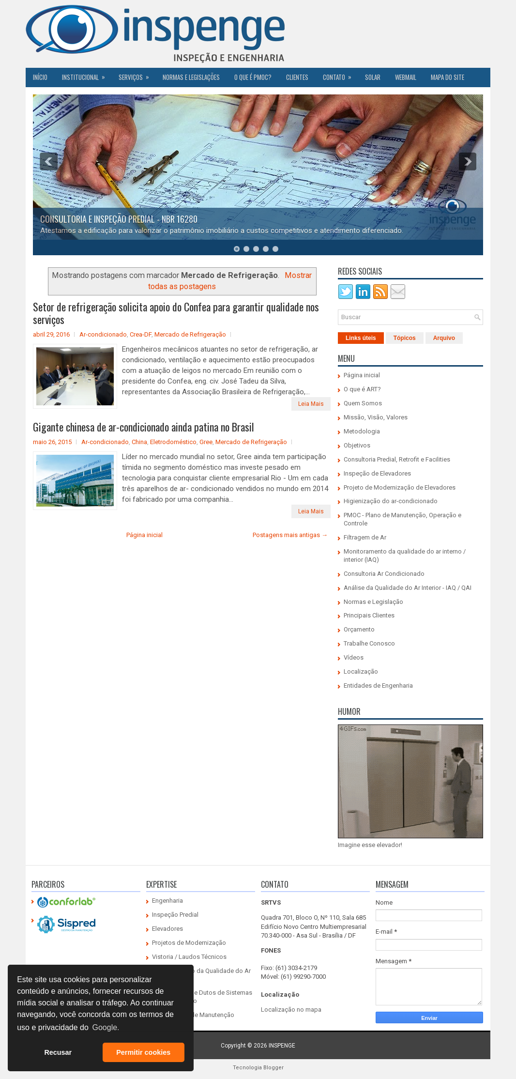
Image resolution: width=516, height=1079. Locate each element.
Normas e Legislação (373, 601)
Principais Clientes (369, 615)
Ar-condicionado (103, 334)
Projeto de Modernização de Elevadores (399, 487)
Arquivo (444, 338)
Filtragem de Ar (365, 537)
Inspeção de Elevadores (377, 473)
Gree (205, 442)
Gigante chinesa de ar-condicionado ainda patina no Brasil (143, 426)
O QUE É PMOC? (253, 77)
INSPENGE (282, 1045)
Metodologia (362, 431)
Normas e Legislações (191, 77)
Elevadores (167, 928)
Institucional (86, 74)
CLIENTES (297, 77)
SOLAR (372, 77)
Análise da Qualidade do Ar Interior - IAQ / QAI (407, 587)
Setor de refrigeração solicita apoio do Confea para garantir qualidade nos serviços (176, 312)
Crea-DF (141, 334)
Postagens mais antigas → (290, 535)
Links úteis (361, 338)
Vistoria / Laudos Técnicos (189, 956)
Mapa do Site (447, 77)
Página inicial (144, 535)
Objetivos (357, 445)
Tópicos (405, 338)
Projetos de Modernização (189, 942)
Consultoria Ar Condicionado (384, 573)
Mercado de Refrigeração (190, 334)
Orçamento (359, 629)
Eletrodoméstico (173, 442)
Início (40, 77)
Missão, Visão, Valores (376, 417)
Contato (340, 74)
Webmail (405, 77)
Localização (361, 671)
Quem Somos (363, 403)
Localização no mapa (291, 1009)
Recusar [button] (58, 1052)
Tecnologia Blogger (258, 1067)
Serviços (137, 74)
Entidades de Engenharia (378, 685)
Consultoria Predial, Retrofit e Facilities (397, 459)
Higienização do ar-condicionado (391, 501)
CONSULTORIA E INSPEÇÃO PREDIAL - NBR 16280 (118, 219)
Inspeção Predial (175, 914)
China (139, 442)
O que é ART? (362, 389)
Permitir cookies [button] (143, 1052)
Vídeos (354, 657)
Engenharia (167, 900)
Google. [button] (105, 1027)
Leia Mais (311, 404)
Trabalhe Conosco (369, 643)
